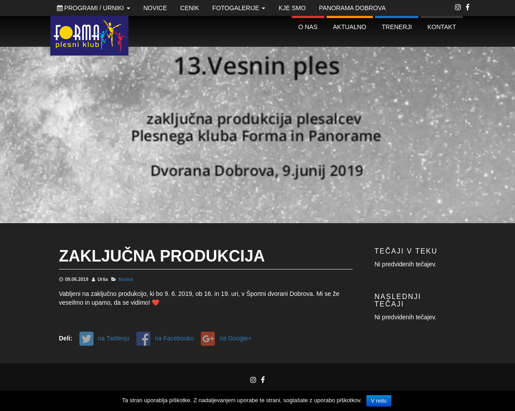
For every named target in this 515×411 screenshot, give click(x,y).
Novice (155, 7)
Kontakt (441, 26)
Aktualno (349, 26)
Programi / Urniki (93, 7)
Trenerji (397, 26)
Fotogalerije (238, 7)
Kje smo (291, 7)
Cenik (189, 7)
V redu (379, 401)
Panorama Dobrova (352, 7)
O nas (308, 26)
